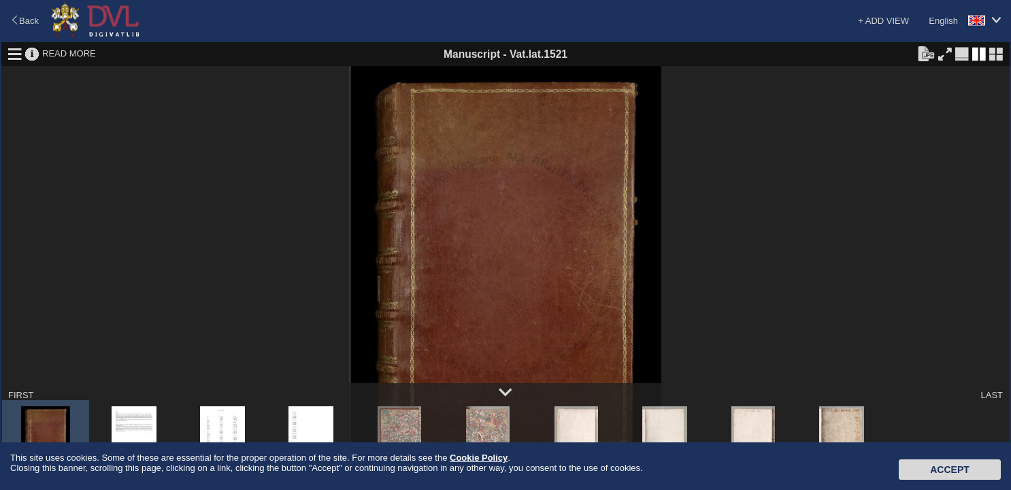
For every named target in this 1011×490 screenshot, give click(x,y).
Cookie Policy (479, 458)
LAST (991, 395)
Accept (949, 469)
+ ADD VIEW (883, 21)
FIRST (21, 395)
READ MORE (69, 53)
